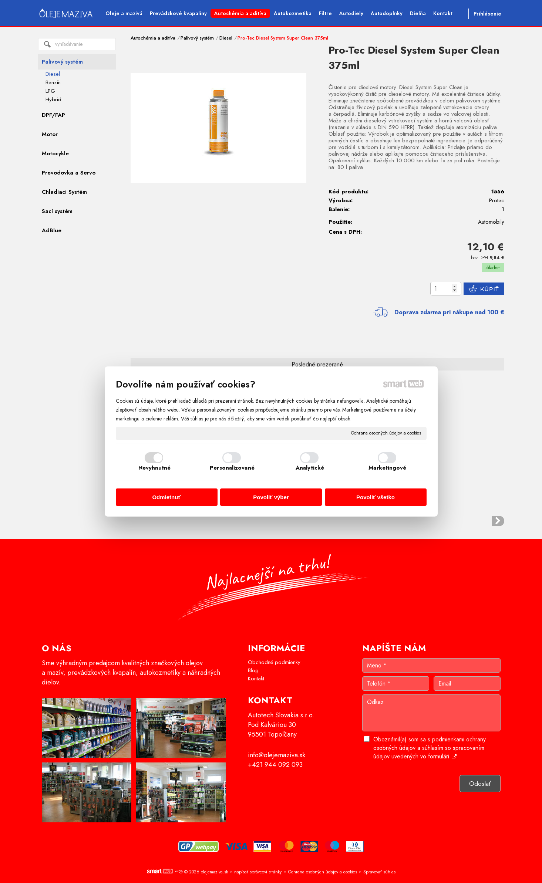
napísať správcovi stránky (258, 872)
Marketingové (387, 468)
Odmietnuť (166, 497)
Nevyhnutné (154, 468)
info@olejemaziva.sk (276, 755)
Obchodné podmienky (274, 662)
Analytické (310, 468)
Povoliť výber (271, 497)
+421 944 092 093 (275, 764)
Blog (253, 670)
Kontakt (256, 678)
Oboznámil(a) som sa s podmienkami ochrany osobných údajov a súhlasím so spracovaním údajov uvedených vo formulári (429, 748)
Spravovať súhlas (379, 872)
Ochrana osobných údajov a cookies (386, 433)
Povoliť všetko (375, 497)
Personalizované (232, 468)
